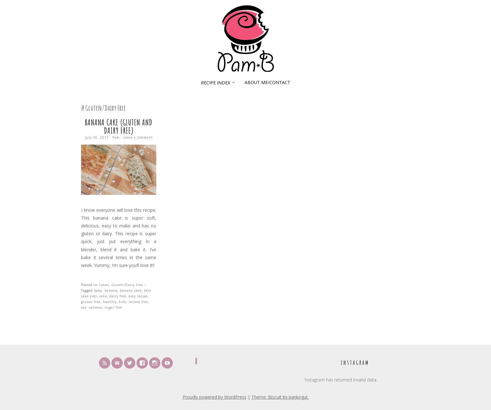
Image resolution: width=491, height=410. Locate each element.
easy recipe (138, 296)
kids (122, 302)
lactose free (138, 302)
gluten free (91, 302)
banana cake (131, 290)
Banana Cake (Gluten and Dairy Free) (118, 126)
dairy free (118, 296)
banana (111, 290)
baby (98, 290)
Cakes (104, 285)
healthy (109, 302)
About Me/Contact (267, 82)
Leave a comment (138, 137)
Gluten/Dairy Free (127, 285)
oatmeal (95, 307)
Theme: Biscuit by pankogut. (280, 397)
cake (103, 296)
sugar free (113, 307)
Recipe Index (215, 83)
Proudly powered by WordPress (214, 397)
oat (83, 307)
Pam (116, 137)
